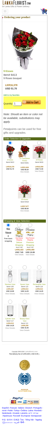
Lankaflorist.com (31, 352)
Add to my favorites (11, 95)
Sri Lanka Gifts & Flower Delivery (15, 6)
